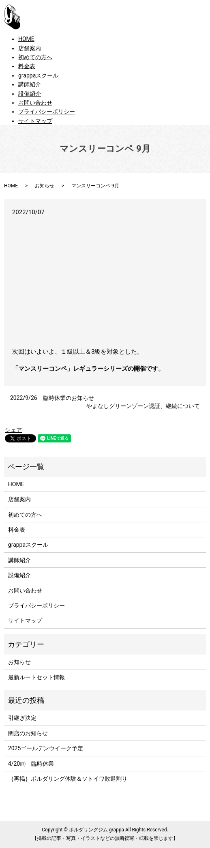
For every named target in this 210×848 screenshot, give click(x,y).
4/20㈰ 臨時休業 (31, 763)
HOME (26, 39)
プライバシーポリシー (46, 111)
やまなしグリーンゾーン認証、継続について (143, 406)
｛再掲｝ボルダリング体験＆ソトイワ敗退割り (70, 778)
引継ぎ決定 (22, 718)
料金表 (26, 66)
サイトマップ (35, 121)
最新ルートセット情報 (36, 677)
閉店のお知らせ (28, 733)
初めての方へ (35, 57)
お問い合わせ (35, 102)
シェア (13, 430)
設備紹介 (29, 93)
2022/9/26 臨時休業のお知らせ (52, 398)
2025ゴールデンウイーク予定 (45, 748)
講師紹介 (29, 84)
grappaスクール (38, 75)
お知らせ (44, 186)
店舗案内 (29, 48)
